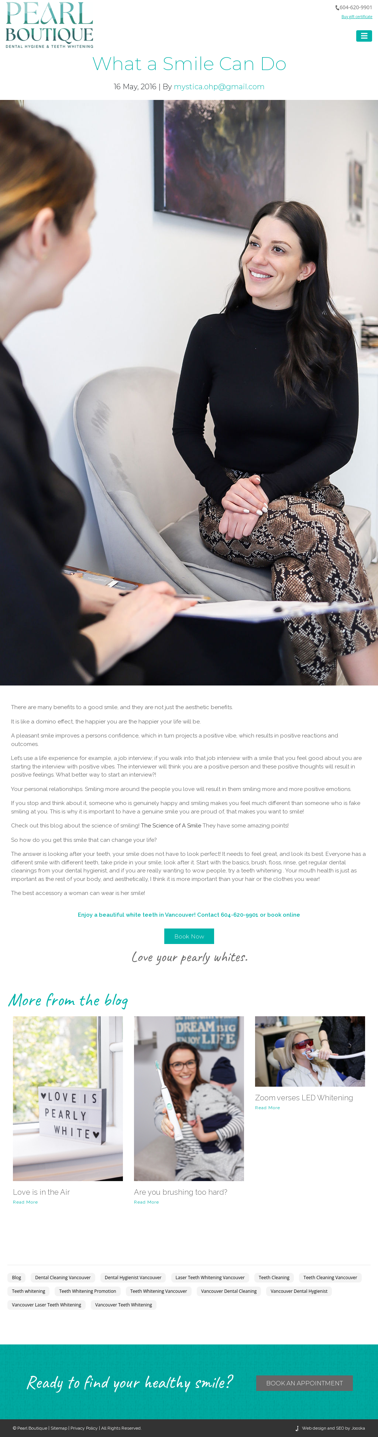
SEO (340, 1428)
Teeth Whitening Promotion (87, 1291)
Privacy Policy (84, 1428)
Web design (314, 1428)
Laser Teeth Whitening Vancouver (210, 1277)
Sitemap (59, 1428)
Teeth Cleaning (274, 1277)
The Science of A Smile (171, 825)
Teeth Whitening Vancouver (158, 1291)
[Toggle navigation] (364, 36)
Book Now (189, 936)
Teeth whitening (28, 1291)
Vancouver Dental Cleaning (229, 1291)
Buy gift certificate (356, 16)
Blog (16, 1277)
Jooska (357, 1428)
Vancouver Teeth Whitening (123, 1305)
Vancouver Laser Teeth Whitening (46, 1305)
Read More (25, 1202)
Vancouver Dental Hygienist (299, 1291)
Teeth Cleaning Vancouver (330, 1277)
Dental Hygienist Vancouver (133, 1277)
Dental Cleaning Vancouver (62, 1277)
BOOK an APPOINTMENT (304, 1383)
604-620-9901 (353, 7)
